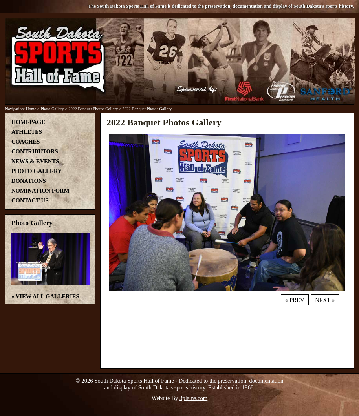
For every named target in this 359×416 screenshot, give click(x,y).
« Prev (294, 300)
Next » (325, 300)
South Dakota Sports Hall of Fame (134, 381)
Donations (28, 181)
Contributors (34, 151)
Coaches (25, 141)
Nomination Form (40, 190)
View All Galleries (47, 296)
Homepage (28, 122)
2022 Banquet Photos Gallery (93, 109)
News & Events (35, 161)
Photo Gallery (52, 109)
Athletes (26, 132)
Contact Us (29, 200)
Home (31, 109)
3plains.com (193, 398)
